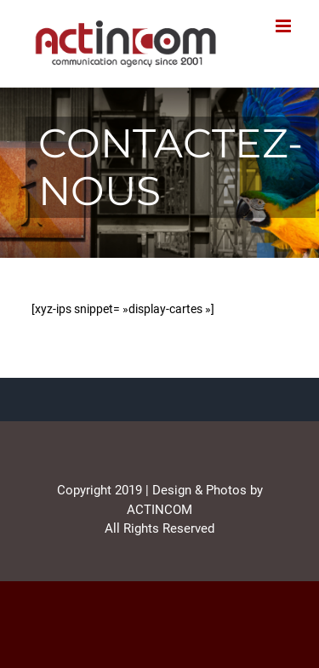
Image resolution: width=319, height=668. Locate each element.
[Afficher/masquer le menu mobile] (284, 26)
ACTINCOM (159, 509)
